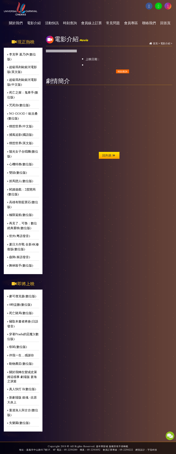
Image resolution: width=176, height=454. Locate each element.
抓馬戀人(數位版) (21, 180)
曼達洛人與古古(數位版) (22, 412)
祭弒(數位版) (18, 346)
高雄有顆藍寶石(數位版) (22, 204)
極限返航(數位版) (21, 214)
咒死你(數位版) (19, 104)
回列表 (108, 155)
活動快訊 (52, 23)
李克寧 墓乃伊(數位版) (21, 56)
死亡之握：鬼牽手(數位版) (22, 95)
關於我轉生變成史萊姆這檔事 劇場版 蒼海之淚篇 (22, 376)
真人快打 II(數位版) (22, 388)
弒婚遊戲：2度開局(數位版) (21, 192)
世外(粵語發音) (19, 235)
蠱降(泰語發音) (19, 256)
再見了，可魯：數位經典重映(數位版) (22, 225)
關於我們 (16, 23)
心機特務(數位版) (21, 164)
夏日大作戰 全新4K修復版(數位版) (23, 246)
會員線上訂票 (91, 23)
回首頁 (165, 23)
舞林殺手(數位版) (21, 265)
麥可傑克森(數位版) (22, 296)
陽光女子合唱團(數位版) (22, 154)
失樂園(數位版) (19, 422)
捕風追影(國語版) (21, 134)
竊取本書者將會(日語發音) (22, 324)
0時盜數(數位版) (20, 304)
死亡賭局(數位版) (21, 312)
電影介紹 (34, 23)
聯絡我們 (149, 23)
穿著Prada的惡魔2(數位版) (23, 336)
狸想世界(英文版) (21, 142)
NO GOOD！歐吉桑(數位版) (22, 116)
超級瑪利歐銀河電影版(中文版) (22, 82)
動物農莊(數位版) (21, 363)
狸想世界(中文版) (21, 126)
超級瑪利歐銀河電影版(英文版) (22, 69)
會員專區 (131, 23)
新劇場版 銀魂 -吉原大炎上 (22, 400)
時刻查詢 (70, 23)
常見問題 (113, 23)
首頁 (155, 43)
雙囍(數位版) (18, 172)
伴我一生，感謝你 (21, 355)
